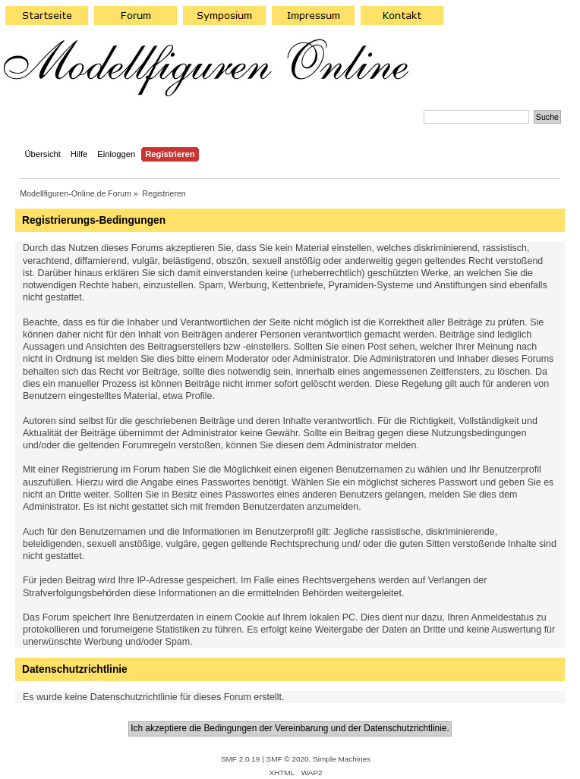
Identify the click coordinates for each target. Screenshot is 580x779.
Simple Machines (341, 759)
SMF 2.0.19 (240, 759)
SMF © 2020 (287, 759)
